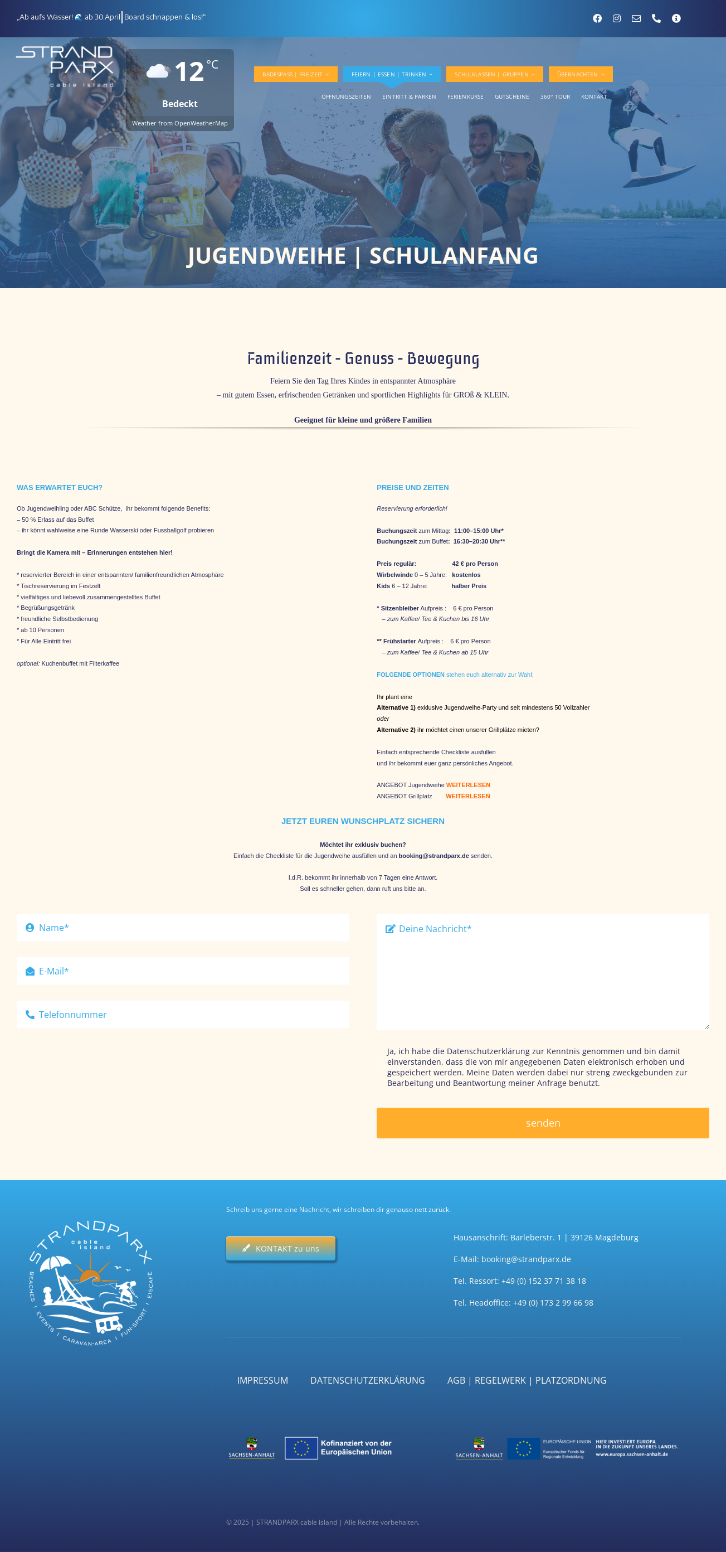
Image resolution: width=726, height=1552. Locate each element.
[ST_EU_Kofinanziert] (340, 1435)
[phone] (656, 18)
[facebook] (597, 18)
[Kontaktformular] (676, 18)
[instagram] (617, 18)
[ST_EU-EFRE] (567, 1435)
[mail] (636, 18)
